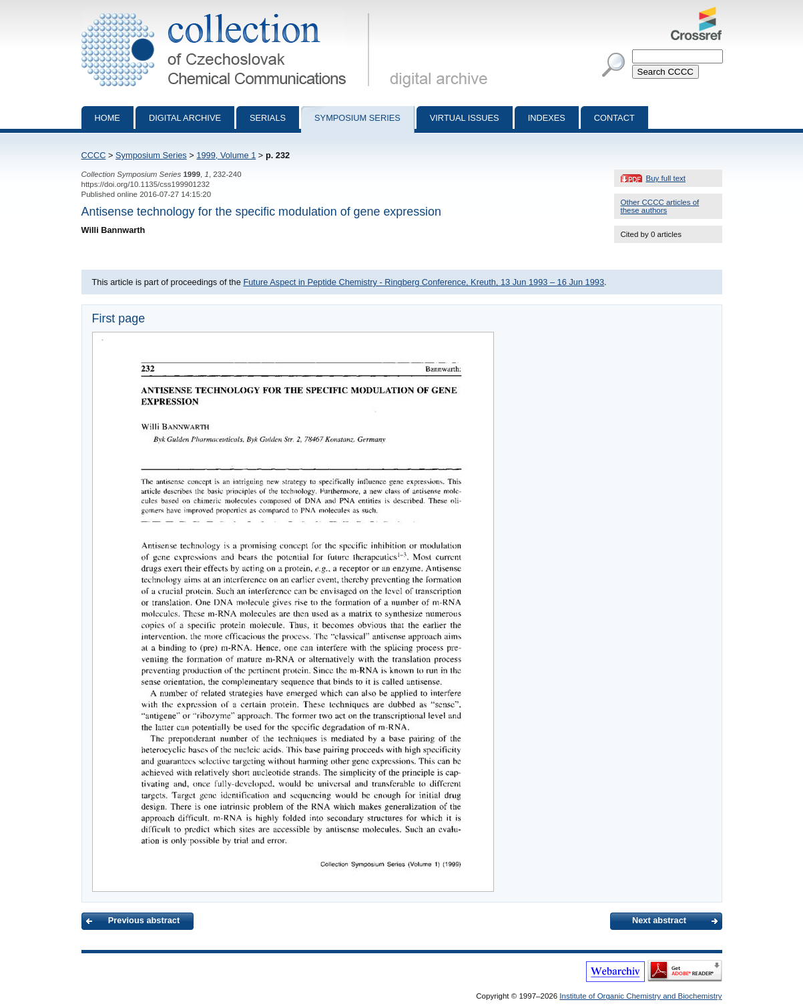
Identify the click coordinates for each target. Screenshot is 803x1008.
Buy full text (666, 178)
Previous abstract (144, 920)
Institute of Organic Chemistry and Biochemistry (640, 996)
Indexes (546, 118)
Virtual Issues (464, 118)
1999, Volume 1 (226, 155)
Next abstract (659, 920)
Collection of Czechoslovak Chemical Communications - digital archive (227, 12)
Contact (614, 118)
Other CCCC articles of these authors (660, 206)
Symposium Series (151, 155)
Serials (268, 118)
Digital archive (185, 118)
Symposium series (357, 118)
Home (107, 118)
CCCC (93, 155)
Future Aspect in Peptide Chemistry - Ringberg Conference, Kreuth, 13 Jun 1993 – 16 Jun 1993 (423, 282)
